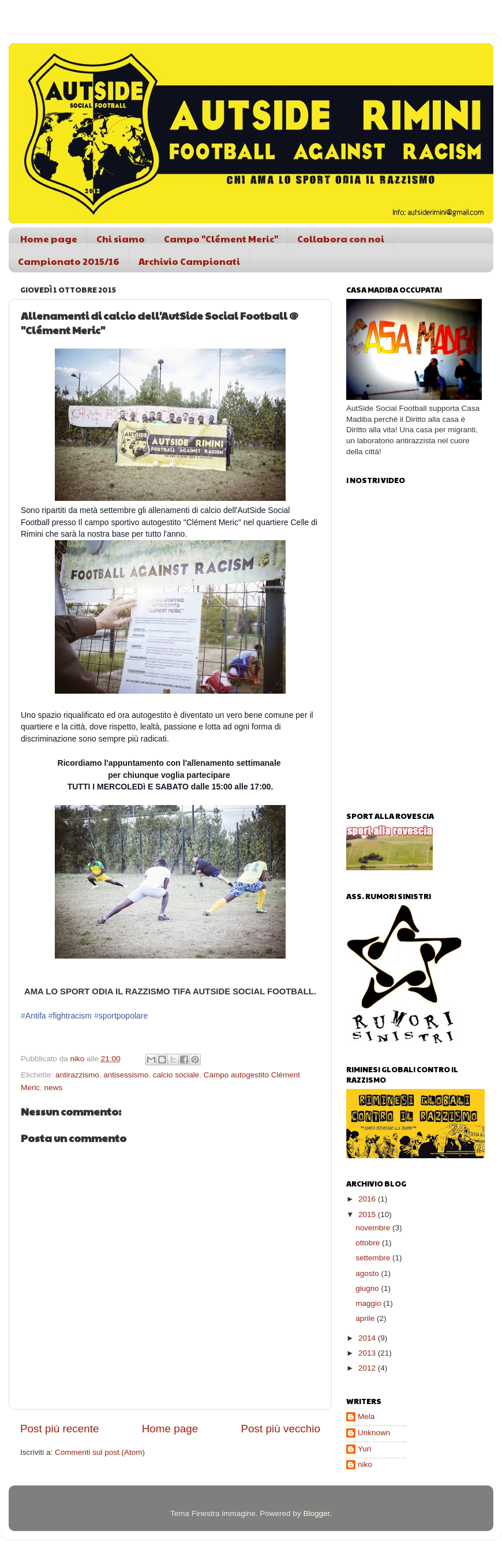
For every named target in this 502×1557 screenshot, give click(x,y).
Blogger (316, 1513)
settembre (373, 1257)
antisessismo (125, 1075)
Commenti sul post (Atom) (100, 1452)
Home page (48, 238)
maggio (369, 1303)
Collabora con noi (340, 238)
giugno (368, 1288)
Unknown (374, 1432)
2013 (368, 1353)
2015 (368, 1214)
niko (365, 1464)
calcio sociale (176, 1075)
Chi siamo (120, 238)
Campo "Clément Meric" (221, 238)
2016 (368, 1199)
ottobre (368, 1242)
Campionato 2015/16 (68, 261)
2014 (368, 1338)
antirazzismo (77, 1075)
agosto (368, 1273)
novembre (373, 1227)
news (53, 1087)
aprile (366, 1318)
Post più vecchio (280, 1429)
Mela (366, 1416)
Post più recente (59, 1429)
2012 (368, 1368)
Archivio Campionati (189, 261)
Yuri (364, 1448)
